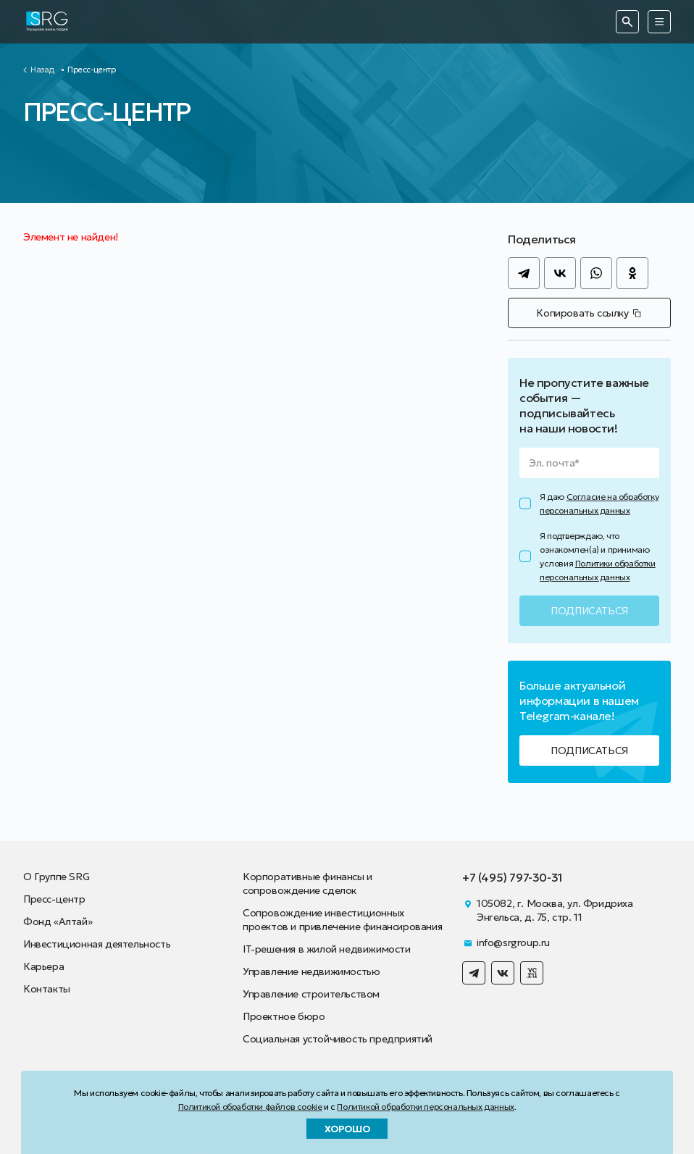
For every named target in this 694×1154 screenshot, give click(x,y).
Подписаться (589, 750)
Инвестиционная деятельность (96, 943)
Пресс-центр (54, 899)
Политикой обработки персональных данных (425, 1106)
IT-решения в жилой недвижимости (327, 949)
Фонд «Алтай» (57, 921)
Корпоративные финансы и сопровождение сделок (307, 883)
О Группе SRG (56, 876)
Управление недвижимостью (311, 971)
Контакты (46, 988)
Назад (42, 70)
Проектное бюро (284, 1016)
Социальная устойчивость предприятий (337, 1038)
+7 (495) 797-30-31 (512, 877)
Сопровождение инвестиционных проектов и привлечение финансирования (342, 919)
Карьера (43, 966)
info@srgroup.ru (513, 942)
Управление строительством (311, 993)
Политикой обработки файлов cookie (250, 1106)
